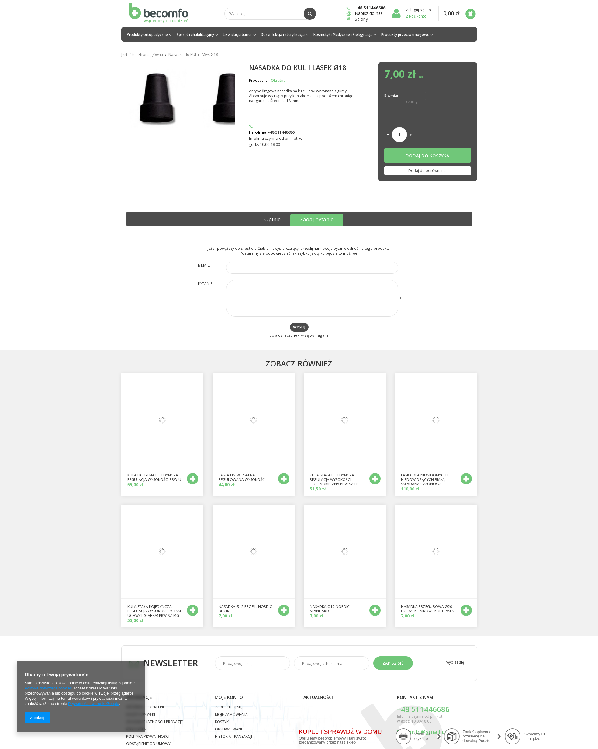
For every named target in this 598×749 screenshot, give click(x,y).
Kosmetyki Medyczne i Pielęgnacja (342, 34)
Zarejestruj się (228, 707)
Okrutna (278, 80)
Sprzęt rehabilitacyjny (195, 34)
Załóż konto (416, 16)
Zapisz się (392, 663)
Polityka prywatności (147, 737)
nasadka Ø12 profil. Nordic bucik (245, 609)
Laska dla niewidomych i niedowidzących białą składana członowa (424, 479)
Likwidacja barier (237, 34)
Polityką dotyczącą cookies (48, 688)
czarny (411, 101)
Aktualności (318, 697)
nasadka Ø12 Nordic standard (330, 609)
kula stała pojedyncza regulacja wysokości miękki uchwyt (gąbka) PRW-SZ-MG (154, 611)
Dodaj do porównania (427, 170)
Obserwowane (229, 729)
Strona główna (150, 54)
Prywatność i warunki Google (93, 703)
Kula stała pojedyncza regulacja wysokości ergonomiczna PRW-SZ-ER (334, 479)
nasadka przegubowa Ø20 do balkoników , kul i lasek (427, 609)
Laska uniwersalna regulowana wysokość (242, 477)
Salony (361, 19)
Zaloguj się (416, 9)
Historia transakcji (233, 737)
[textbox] (270, 14)
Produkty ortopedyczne (147, 34)
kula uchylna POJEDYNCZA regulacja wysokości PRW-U (154, 477)
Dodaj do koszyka (427, 156)
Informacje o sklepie (145, 707)
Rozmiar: (391, 95)
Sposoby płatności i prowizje (154, 722)
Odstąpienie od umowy (148, 744)
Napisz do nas (366, 13)
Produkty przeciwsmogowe (405, 34)
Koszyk (222, 722)
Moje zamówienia (231, 715)
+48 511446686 (366, 8)
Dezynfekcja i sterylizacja (283, 34)
